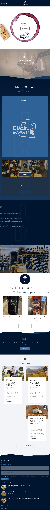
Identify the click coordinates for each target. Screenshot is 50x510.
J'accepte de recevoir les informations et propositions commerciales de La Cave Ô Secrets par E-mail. (25, 476)
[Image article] (4, 487)
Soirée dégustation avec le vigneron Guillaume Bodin (19, 491)
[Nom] (25, 468)
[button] (46, 292)
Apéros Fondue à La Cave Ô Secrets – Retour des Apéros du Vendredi (23, 498)
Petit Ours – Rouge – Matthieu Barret (12, 317)
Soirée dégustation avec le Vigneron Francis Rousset (19, 485)
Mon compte (4, 508)
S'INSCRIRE (5, 479)
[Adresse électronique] (25, 473)
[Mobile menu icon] (47, 3)
